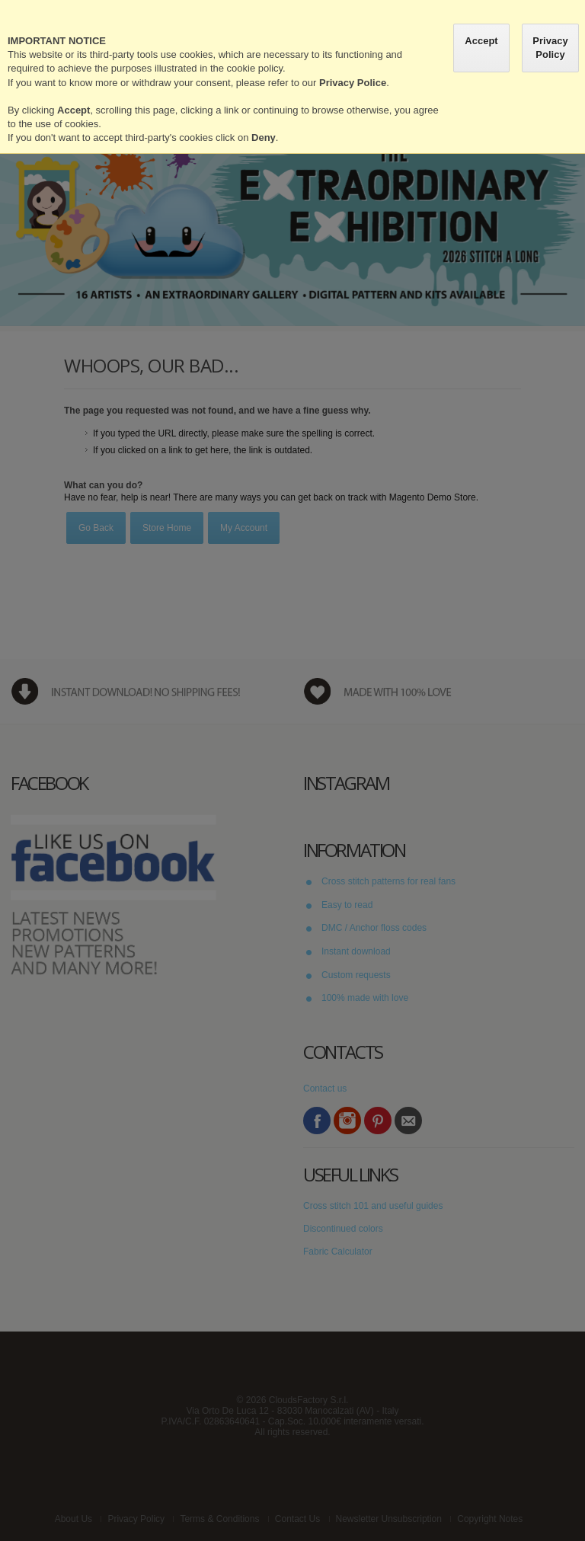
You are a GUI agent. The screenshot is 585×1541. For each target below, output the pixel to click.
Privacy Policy (549, 47)
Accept (481, 40)
